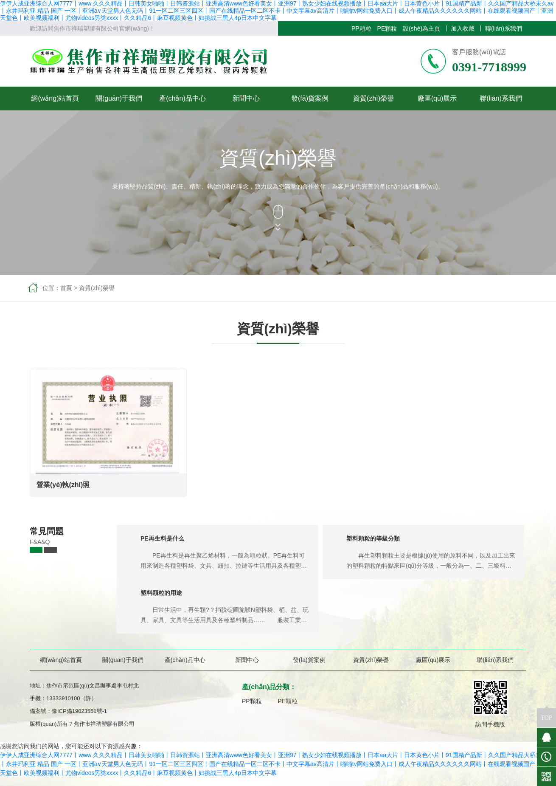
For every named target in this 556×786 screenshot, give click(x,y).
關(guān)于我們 (118, 98)
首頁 (66, 288)
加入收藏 (463, 28)
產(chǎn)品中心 (182, 98)
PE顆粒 (387, 28)
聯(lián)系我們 (503, 28)
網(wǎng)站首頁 (55, 98)
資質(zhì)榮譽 (373, 98)
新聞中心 (246, 98)
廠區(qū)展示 (437, 98)
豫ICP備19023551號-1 (79, 711)
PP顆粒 (361, 28)
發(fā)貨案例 (310, 98)
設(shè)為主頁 (421, 28)
